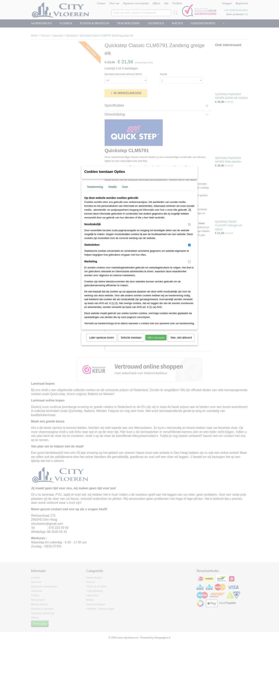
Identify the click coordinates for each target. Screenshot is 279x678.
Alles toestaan (155, 342)
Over (125, 191)
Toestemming (95, 191)
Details (112, 191)
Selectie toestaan (131, 342)
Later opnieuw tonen (101, 342)
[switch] (189, 229)
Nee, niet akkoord (181, 342)
